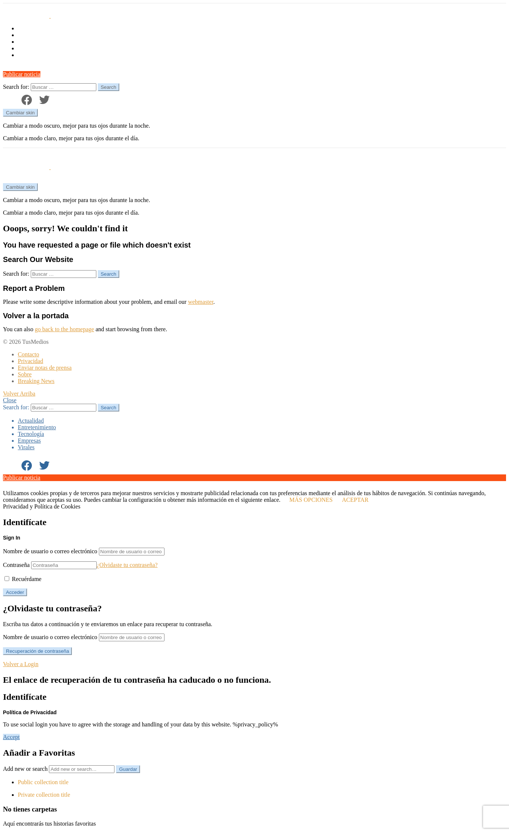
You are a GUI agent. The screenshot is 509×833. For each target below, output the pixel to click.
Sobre (24, 374)
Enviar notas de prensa (44, 368)
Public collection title (43, 782)
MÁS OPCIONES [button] (311, 500)
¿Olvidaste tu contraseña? (127, 565)
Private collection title (44, 795)
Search (108, 87)
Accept (11, 737)
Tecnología (31, 41)
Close (9, 400)
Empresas (29, 48)
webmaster (200, 302)
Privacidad (30, 361)
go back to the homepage (64, 329)
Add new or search (59, 769)
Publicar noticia (21, 74)
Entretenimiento (37, 35)
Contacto (28, 354)
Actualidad (31, 28)
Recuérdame (22, 579)
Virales (26, 55)
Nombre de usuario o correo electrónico (50, 551)
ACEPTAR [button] (355, 500)
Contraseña (16, 565)
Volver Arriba (19, 393)
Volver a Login (21, 664)
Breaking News (36, 381)
